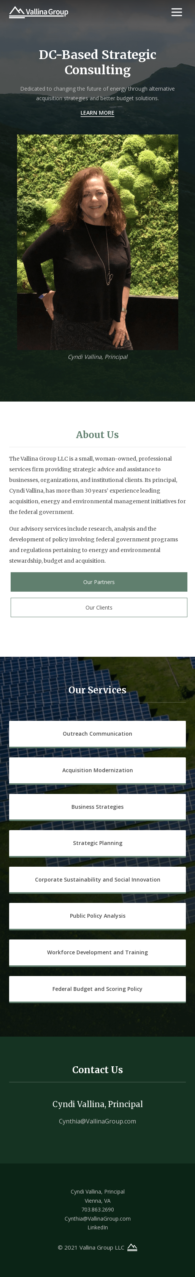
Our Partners (99, 582)
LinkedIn (97, 1227)
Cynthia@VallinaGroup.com (97, 1121)
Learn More (97, 112)
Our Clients (99, 607)
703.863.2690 (97, 1209)
